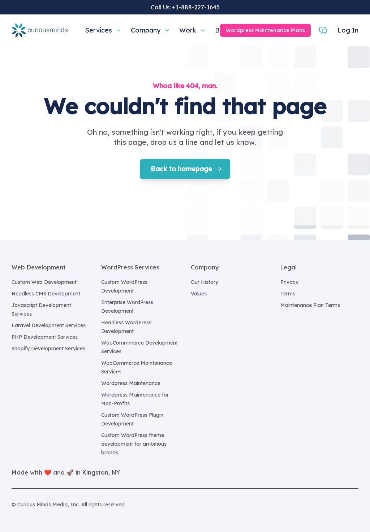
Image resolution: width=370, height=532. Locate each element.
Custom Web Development (44, 282)
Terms (287, 293)
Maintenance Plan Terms (310, 305)
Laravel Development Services (49, 325)
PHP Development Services (45, 337)
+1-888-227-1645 (196, 7)
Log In (347, 30)
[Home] (40, 30)
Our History (204, 282)
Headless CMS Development (46, 293)
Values (199, 293)
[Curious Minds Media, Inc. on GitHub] (354, 504)
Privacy (289, 282)
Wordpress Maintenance (130, 383)
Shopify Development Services (48, 348)
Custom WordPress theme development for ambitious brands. (134, 444)
